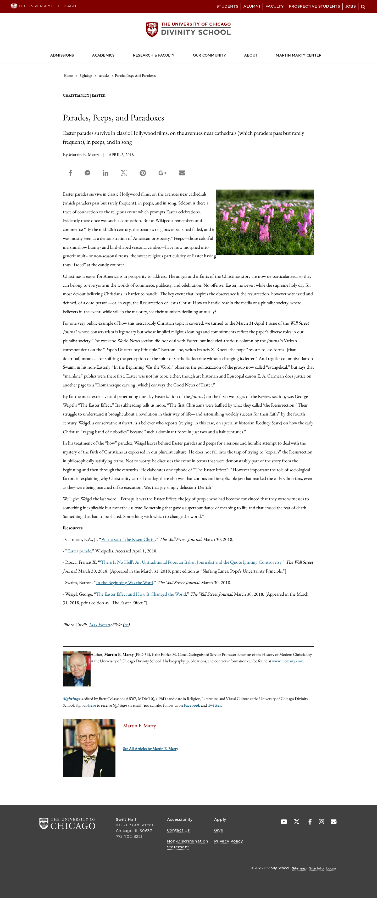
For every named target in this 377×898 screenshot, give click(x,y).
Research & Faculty (154, 55)
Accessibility (180, 819)
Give (218, 830)
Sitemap (299, 868)
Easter (98, 95)
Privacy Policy (228, 841)
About (250, 55)
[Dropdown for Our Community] (226, 53)
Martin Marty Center (298, 55)
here (92, 705)
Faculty (274, 6)
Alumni (251, 6)
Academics (103, 55)
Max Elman (99, 625)
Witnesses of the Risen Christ (128, 539)
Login (331, 868)
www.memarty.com (287, 661)
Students (227, 6)
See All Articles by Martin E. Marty (150, 748)
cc (126, 625)
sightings (86, 75)
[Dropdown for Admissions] (74, 53)
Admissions (62, 55)
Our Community (209, 55)
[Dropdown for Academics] (114, 53)
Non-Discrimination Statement (187, 844)
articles (104, 75)
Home (68, 75)
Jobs (350, 6)
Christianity (76, 95)
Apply (220, 819)
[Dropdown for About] (257, 53)
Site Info (316, 868)
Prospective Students (314, 6)
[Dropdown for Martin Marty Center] (321, 53)
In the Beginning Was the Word (124, 582)
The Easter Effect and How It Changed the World (141, 594)
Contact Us (178, 830)
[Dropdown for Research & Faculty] (174, 53)
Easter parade (79, 551)
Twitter (214, 705)
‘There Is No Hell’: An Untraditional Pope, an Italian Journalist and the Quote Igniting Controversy (190, 562)
